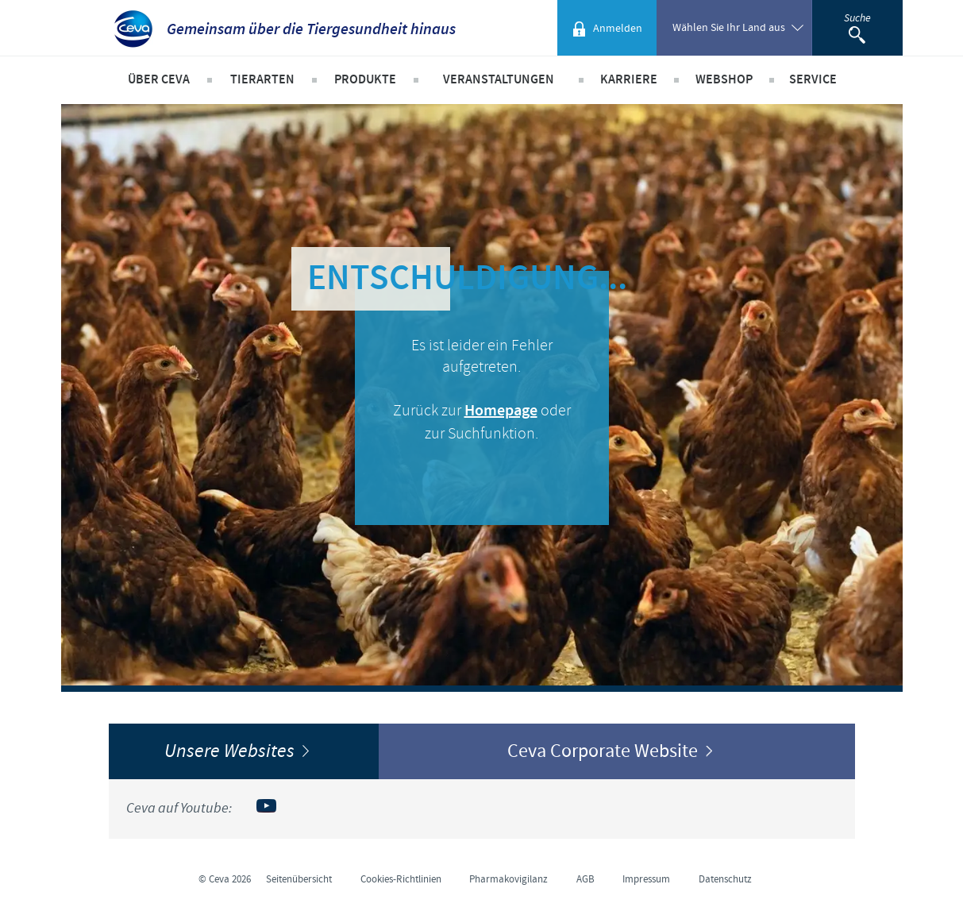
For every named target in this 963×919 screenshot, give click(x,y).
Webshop (724, 79)
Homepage (500, 411)
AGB (585, 879)
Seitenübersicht (299, 879)
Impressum (646, 879)
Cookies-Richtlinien (400, 879)
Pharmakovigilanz (508, 879)
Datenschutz (725, 879)
